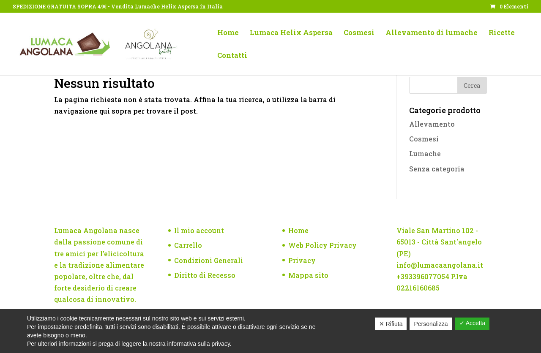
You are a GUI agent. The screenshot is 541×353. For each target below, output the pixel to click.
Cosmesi (359, 33)
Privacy (302, 260)
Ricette (502, 33)
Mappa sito (308, 275)
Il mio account (199, 230)
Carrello (188, 245)
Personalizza (431, 323)
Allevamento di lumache (431, 33)
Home (228, 33)
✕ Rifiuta (391, 323)
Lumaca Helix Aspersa (291, 33)
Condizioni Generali (208, 260)
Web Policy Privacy (322, 245)
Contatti (232, 56)
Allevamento (432, 123)
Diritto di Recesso (204, 275)
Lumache (425, 153)
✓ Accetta (472, 323)
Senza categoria (436, 168)
